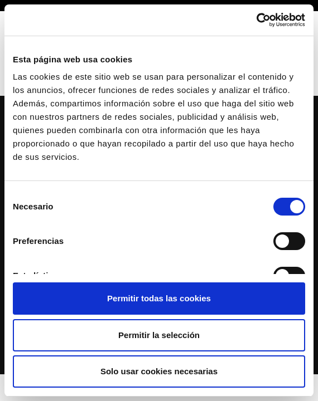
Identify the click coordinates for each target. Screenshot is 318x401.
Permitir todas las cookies (159, 298)
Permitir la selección (159, 335)
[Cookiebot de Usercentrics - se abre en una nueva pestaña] (256, 20)
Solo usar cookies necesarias (159, 371)
